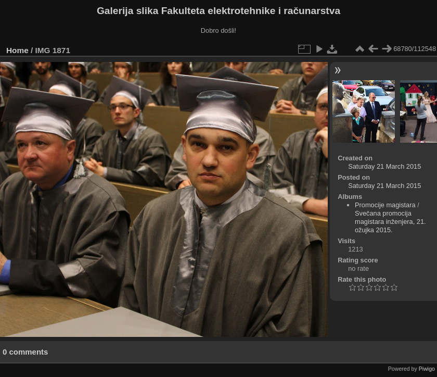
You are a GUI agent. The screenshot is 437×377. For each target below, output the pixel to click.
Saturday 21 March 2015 (384, 166)
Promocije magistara (385, 205)
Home (17, 50)
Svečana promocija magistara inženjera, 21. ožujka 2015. (390, 221)
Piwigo (427, 369)
